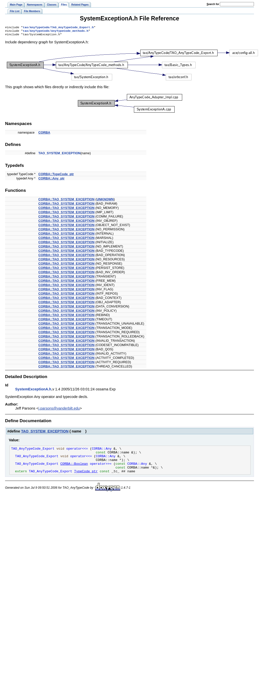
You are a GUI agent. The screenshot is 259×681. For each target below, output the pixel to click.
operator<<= (78, 450)
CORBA (44, 134)
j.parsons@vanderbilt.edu (59, 410)
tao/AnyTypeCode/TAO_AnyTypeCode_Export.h (58, 28)
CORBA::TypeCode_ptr (56, 175)
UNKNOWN (105, 201)
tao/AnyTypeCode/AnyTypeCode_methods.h (55, 32)
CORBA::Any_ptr (51, 180)
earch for (213, 4)
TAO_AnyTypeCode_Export (32, 450)
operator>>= (102, 469)
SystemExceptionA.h (33, 391)
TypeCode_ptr (86, 478)
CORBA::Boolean (74, 469)
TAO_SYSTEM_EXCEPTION (59, 155)
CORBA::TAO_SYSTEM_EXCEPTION (66, 201)
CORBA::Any (101, 450)
